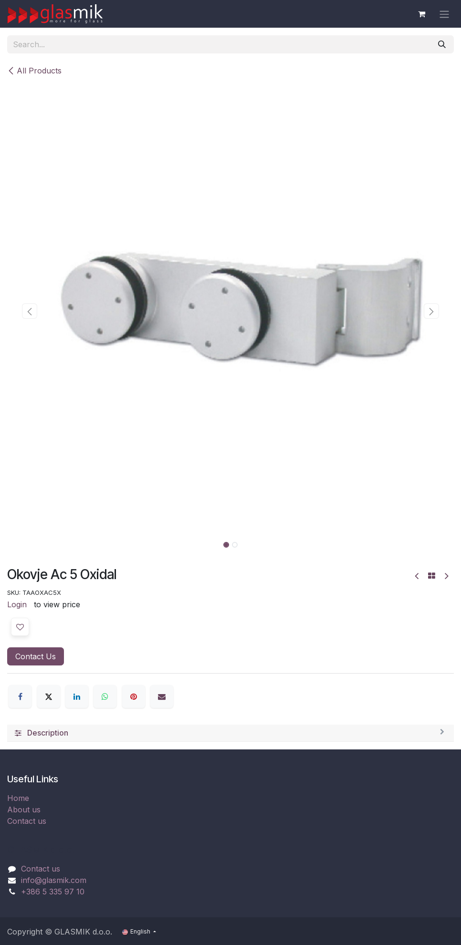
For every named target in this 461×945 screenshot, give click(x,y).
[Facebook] (20, 696)
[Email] (161, 696)
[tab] (230, 733)
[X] (48, 696)
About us (24, 809)
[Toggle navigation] (444, 14)
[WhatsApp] (105, 696)
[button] (29, 311)
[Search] (442, 44)
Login (17, 604)
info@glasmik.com (53, 880)
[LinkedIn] (76, 696)
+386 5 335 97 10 (52, 891)
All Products (34, 70)
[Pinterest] (133, 696)
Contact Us (35, 656)
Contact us (26, 821)
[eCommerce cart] (421, 13)
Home (18, 798)
